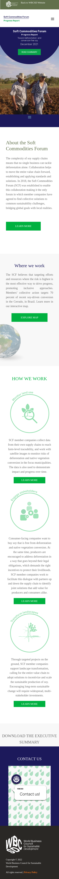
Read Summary (29, 52)
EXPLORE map (29, 317)
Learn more (29, 480)
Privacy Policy (30, 872)
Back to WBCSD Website (33, 2)
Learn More (23, 226)
